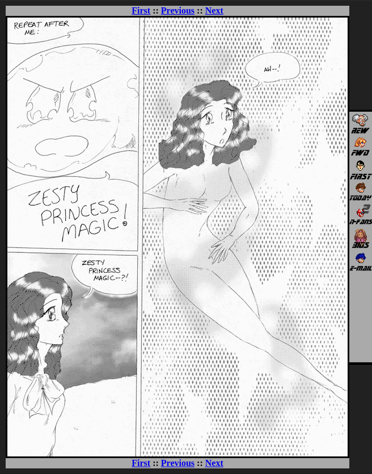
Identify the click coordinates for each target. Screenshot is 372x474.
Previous (178, 10)
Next (214, 10)
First (141, 10)
